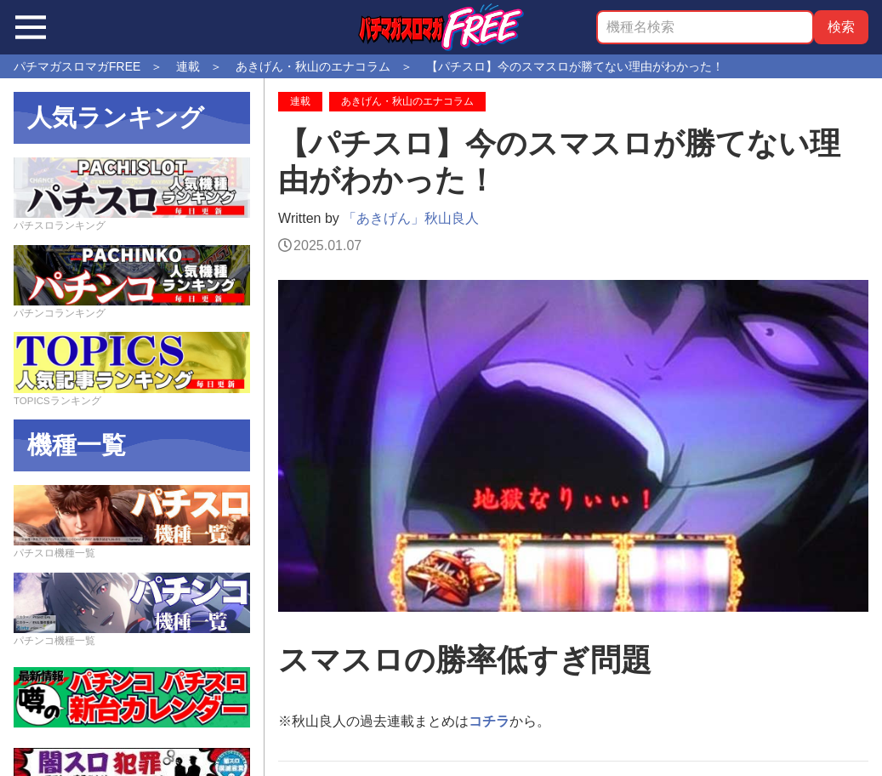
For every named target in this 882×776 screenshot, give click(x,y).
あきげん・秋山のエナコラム (407, 101)
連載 (300, 101)
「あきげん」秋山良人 (411, 218)
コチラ (489, 721)
